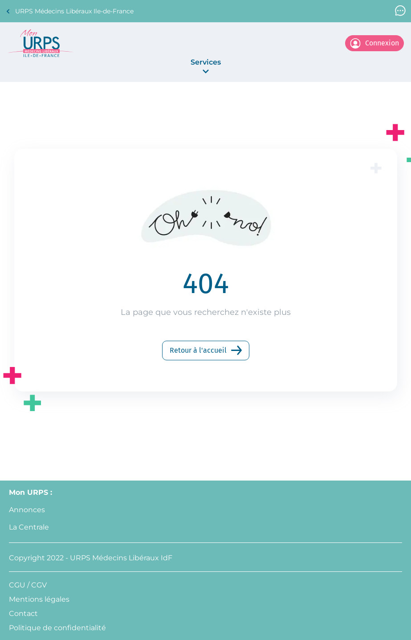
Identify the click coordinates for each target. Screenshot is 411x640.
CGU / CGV (28, 585)
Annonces (27, 509)
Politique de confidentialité (57, 628)
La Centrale (29, 527)
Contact (23, 613)
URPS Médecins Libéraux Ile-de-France (69, 11)
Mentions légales (39, 599)
